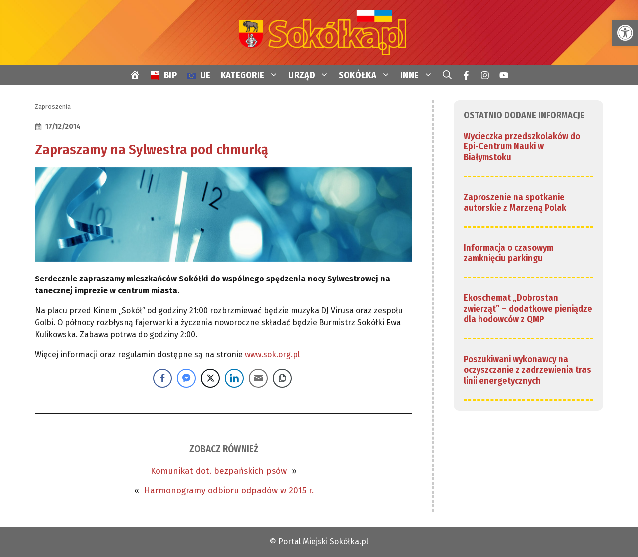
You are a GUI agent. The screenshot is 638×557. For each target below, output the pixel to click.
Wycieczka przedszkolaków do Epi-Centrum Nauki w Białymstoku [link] (522, 147)
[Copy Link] (282, 378)
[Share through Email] (258, 378)
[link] (625, 33)
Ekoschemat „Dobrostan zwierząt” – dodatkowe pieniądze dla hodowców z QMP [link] (528, 308)
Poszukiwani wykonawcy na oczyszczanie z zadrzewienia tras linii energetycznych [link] (527, 370)
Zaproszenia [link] (53, 106)
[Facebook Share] (162, 378)
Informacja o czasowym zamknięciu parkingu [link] (508, 253)
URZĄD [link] (311, 75)
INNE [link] (419, 75)
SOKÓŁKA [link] (367, 75)
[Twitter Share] (210, 378)
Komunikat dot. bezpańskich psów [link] (219, 471)
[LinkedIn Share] (234, 378)
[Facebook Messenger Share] (186, 378)
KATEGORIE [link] (252, 75)
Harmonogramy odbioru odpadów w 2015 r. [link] (229, 490)
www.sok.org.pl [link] (272, 354)
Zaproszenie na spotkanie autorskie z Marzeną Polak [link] (515, 203)
